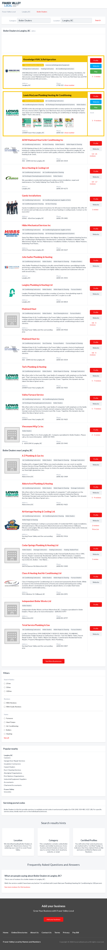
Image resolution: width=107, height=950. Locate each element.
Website (96, 66)
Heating (9, 734)
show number (69, 85)
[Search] (97, 20)
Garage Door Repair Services (14, 761)
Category (12, 21)
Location (57, 21)
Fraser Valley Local (9, 12)
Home (5, 932)
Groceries (7, 792)
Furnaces (9, 718)
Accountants (9, 782)
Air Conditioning (12, 726)
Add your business (53, 919)
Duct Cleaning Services (12, 770)
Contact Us (46, 932)
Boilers (8, 730)
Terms (57, 932)
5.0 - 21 (93, 155)
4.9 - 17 (93, 183)
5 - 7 (96, 381)
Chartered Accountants (13, 785)
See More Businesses (54, 661)
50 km (8, 687)
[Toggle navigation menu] (104, 4)
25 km (8, 683)
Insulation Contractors (12, 764)
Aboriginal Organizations (13, 773)
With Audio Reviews (13, 707)
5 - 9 (96, 121)
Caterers (7, 758)
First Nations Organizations (14, 776)
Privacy (66, 932)
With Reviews (11, 703)
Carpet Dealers (9, 767)
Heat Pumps (10, 722)
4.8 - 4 (93, 324)
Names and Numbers (31, 942)
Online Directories (19, 932)
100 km (9, 691)
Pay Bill (76, 932)
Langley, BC (26, 12)
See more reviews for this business (17, 887)
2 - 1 (95, 435)
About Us (34, 932)
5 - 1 (96, 76)
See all (6, 738)
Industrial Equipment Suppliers (15, 779)
